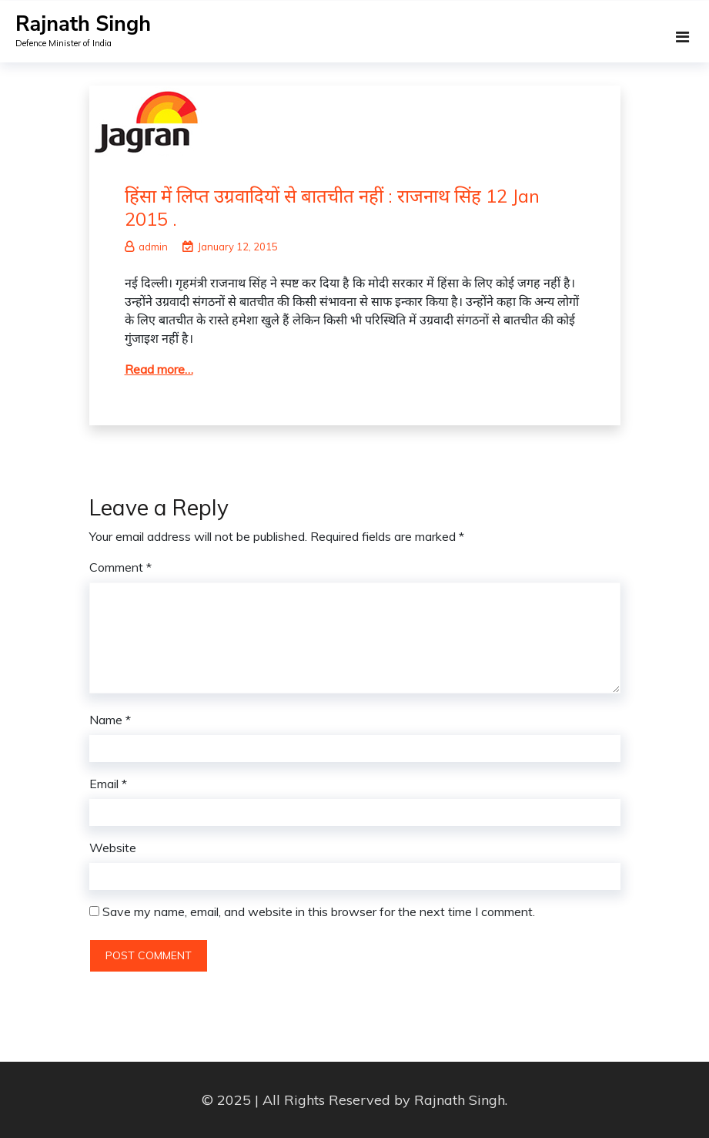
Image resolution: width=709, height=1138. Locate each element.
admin (146, 246)
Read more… (159, 369)
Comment (120, 567)
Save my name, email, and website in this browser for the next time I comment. (318, 911)
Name (110, 719)
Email (108, 783)
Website (112, 847)
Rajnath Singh (83, 24)
